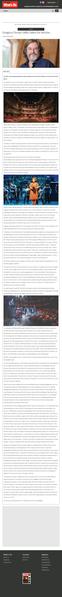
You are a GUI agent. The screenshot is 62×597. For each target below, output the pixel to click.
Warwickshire (51, 2)
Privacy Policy (7, 562)
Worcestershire (46, 562)
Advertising (26, 557)
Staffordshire (45, 570)
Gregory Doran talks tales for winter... (27, 32)
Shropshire (45, 567)
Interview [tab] (6, 71)
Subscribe (6, 560)
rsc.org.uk (39, 500)
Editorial (25, 560)
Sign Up (31, 29)
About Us (6, 557)
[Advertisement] (14, 536)
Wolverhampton (46, 565)
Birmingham (45, 557)
